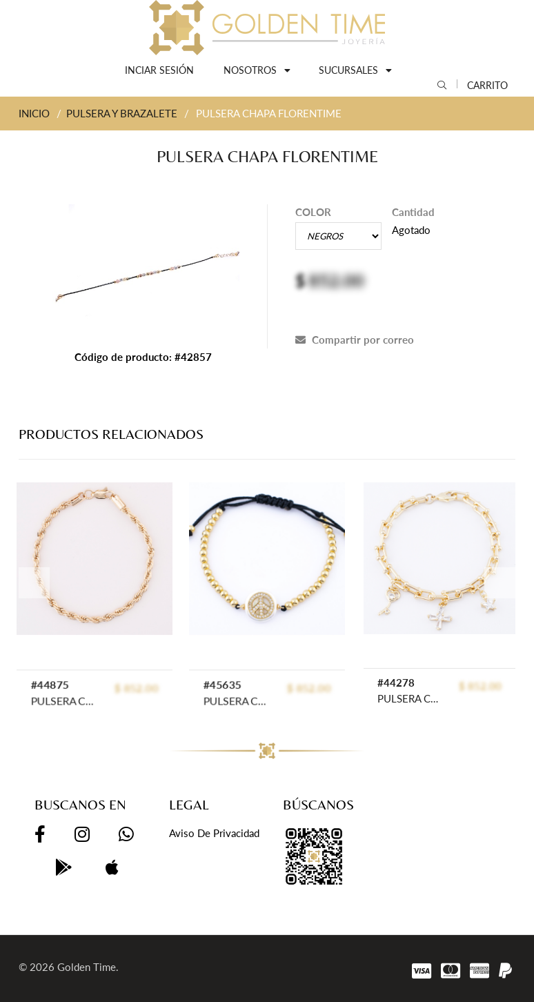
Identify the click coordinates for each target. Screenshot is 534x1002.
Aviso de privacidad (214, 833)
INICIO (34, 113)
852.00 (336, 280)
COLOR (313, 212)
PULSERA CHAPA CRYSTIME (409, 698)
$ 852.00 (480, 686)
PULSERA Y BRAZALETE (121, 113)
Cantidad (413, 212)
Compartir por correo (354, 339)
